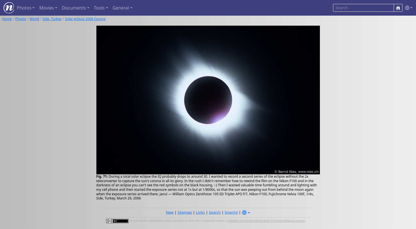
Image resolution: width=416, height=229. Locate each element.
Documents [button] (74, 8)
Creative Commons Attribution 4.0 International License (266, 221)
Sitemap (185, 212)
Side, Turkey (51, 18)
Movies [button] (46, 8)
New (169, 212)
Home (7, 18)
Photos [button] (24, 8)
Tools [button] (99, 8)
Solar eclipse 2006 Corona (85, 18)
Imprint (231, 212)
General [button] (121, 8)
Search (215, 212)
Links (200, 212)
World (34, 18)
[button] (408, 8)
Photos (20, 18)
